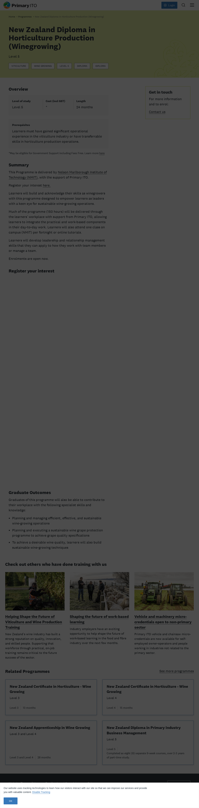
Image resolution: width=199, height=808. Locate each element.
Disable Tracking (41, 792)
